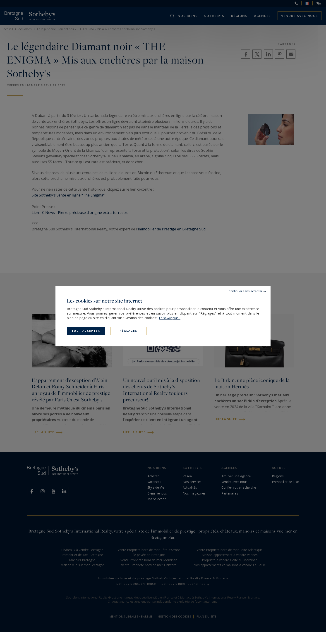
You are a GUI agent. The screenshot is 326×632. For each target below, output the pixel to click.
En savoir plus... (169, 318)
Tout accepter (86, 331)
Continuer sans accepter (245, 291)
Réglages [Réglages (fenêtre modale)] (128, 331)
